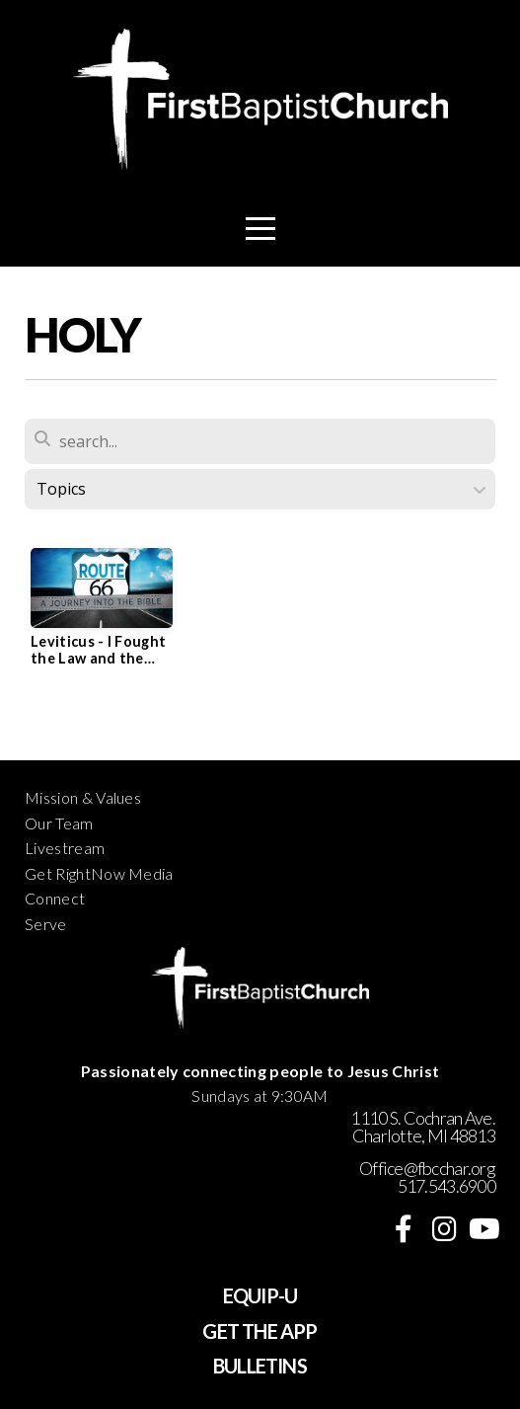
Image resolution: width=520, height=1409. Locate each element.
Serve (46, 923)
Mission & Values (83, 797)
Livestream (65, 847)
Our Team (59, 823)
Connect (55, 898)
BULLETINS (260, 1365)
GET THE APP (259, 1331)
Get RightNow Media (99, 873)
